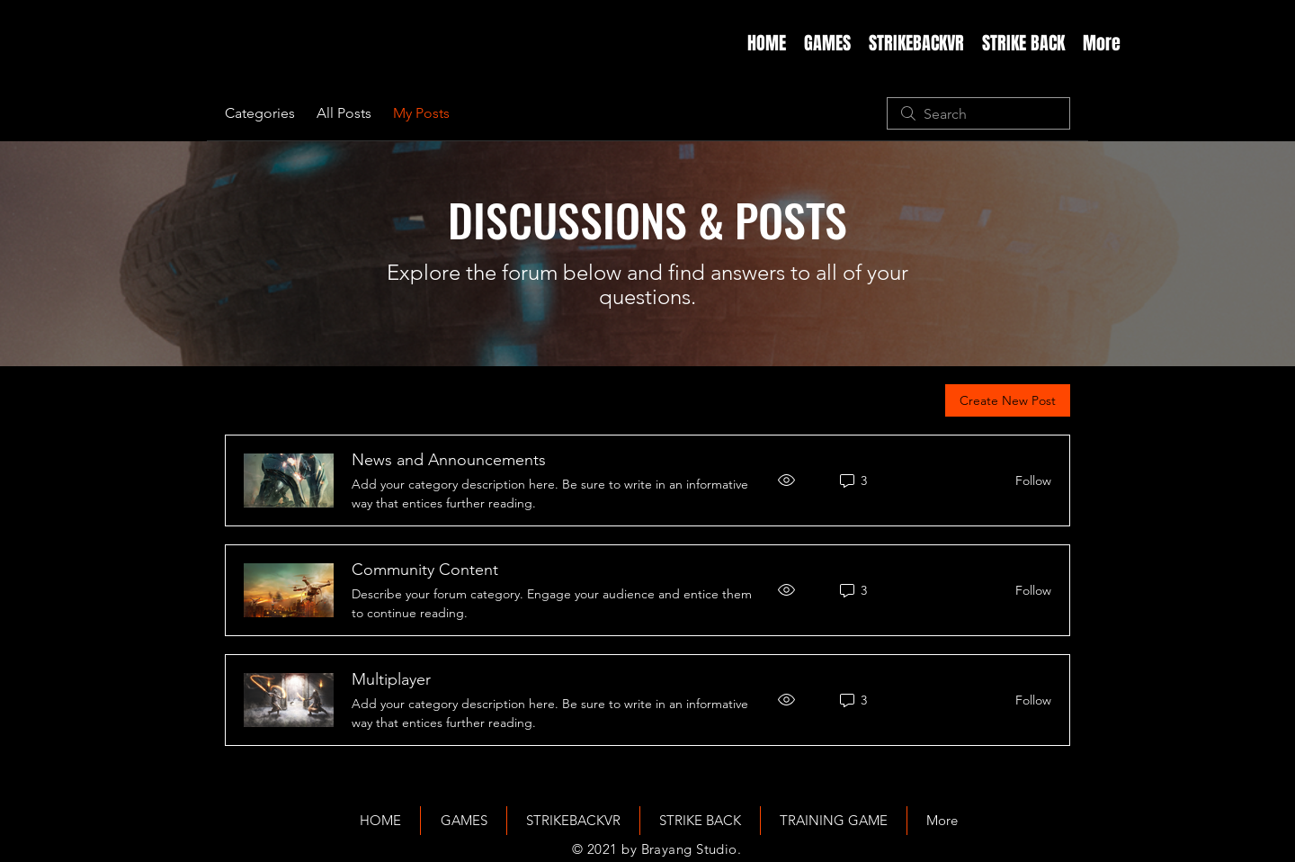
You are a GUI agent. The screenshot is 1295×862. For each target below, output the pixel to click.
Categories (260, 112)
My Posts (421, 112)
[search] (978, 113)
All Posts (344, 112)
